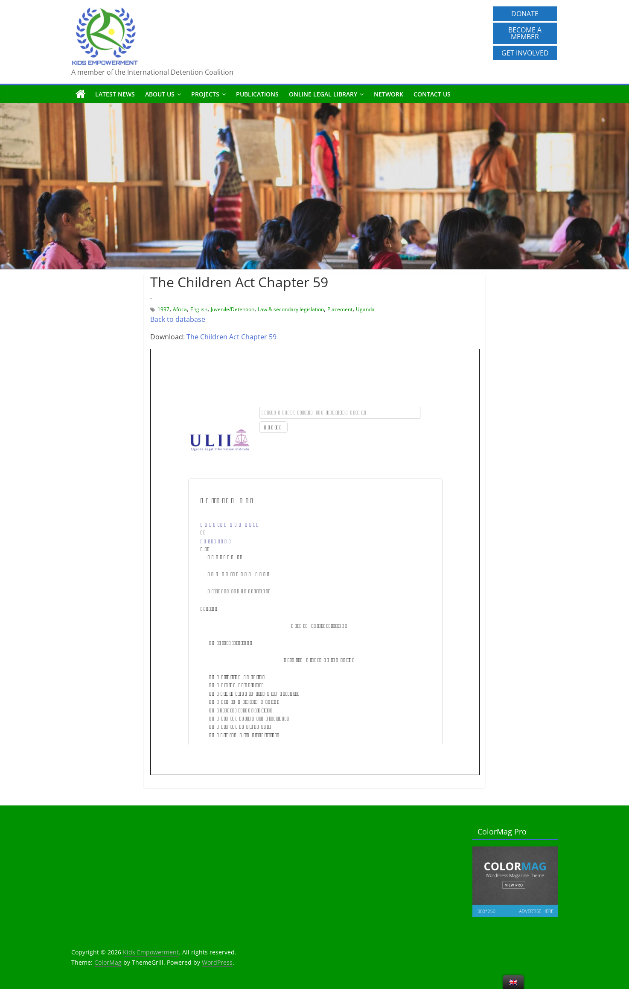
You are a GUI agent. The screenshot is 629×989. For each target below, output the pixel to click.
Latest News (115, 94)
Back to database (177, 319)
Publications (257, 94)
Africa (180, 309)
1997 (163, 309)
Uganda (365, 309)
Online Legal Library (323, 94)
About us (160, 94)
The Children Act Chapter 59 (231, 336)
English (198, 309)
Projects (205, 94)
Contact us (432, 94)
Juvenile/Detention (232, 309)
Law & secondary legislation (291, 309)
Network (388, 94)
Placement (339, 309)
